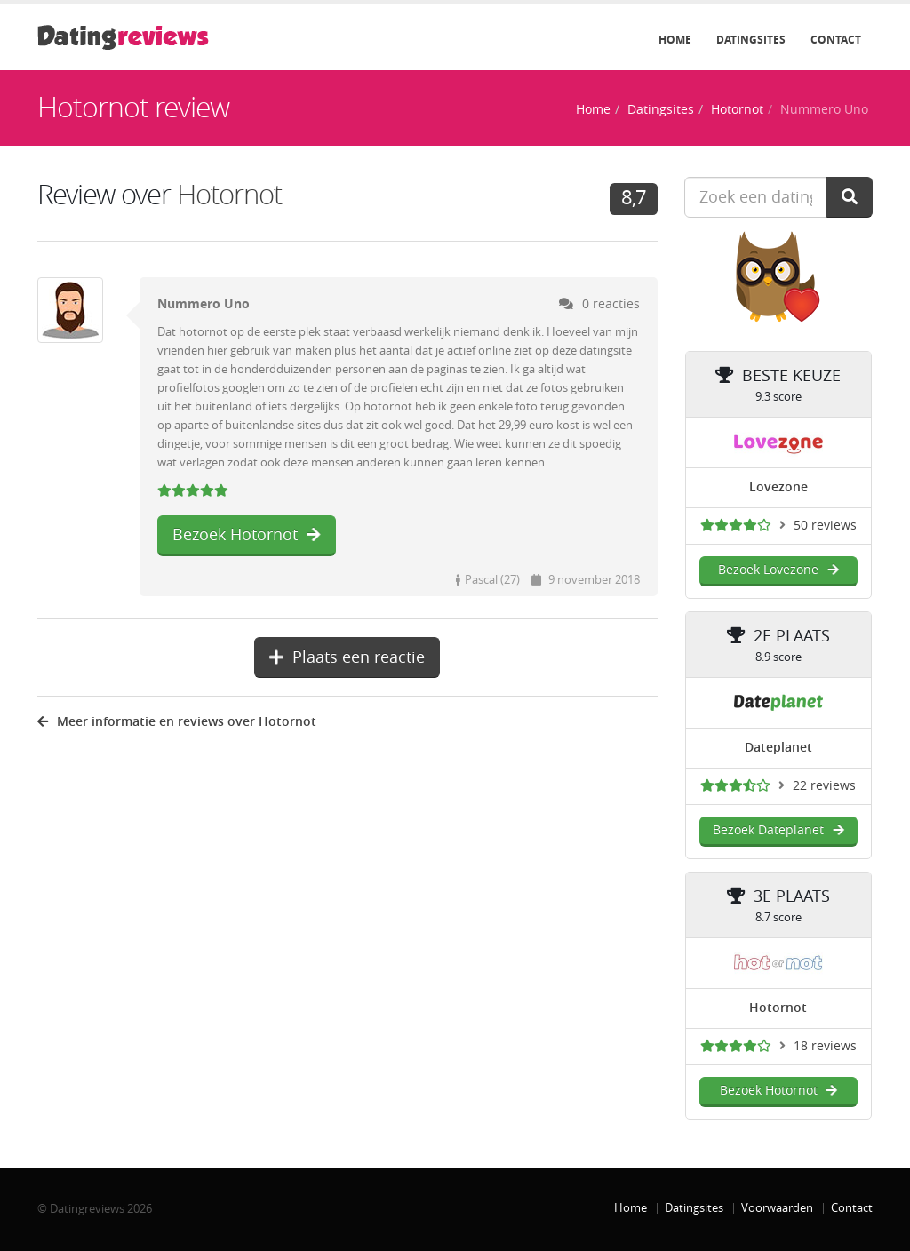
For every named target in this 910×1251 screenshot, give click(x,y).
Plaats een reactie (347, 657)
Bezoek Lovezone (778, 570)
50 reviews (825, 525)
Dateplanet (778, 747)
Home (675, 40)
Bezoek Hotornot (246, 535)
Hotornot (737, 109)
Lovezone (778, 487)
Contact (835, 40)
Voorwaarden (777, 1208)
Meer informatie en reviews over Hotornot (176, 721)
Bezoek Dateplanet (778, 830)
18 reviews (825, 1046)
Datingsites (751, 40)
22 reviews (824, 785)
